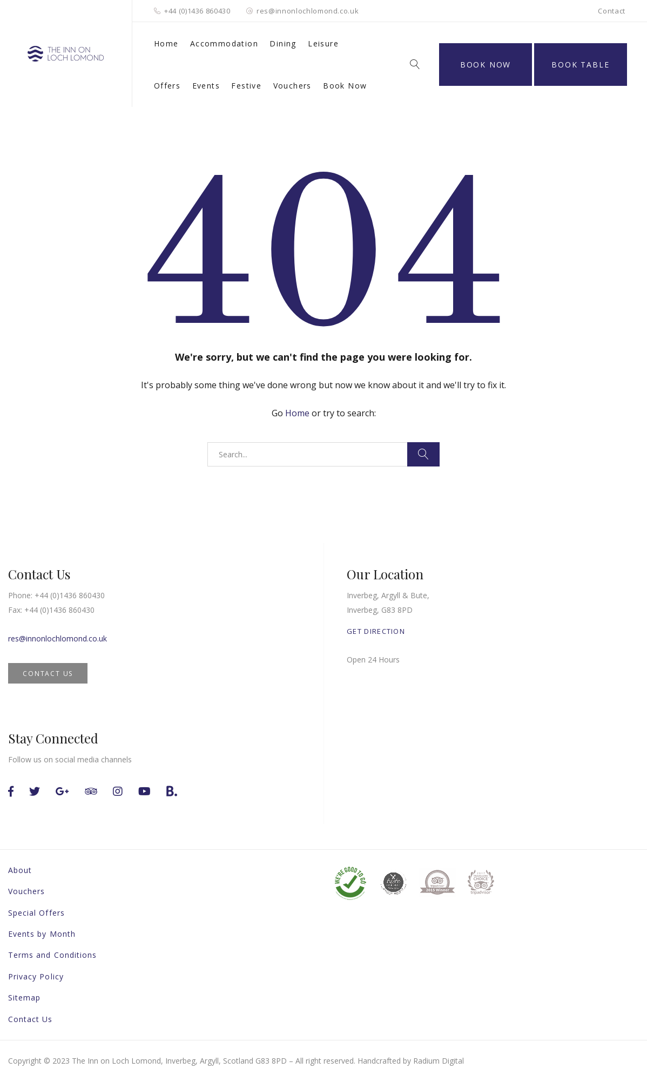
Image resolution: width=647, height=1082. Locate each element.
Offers (167, 85)
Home (166, 43)
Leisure (323, 43)
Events (206, 85)
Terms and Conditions (52, 955)
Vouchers (292, 85)
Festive (246, 85)
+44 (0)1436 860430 (197, 11)
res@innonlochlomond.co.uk (308, 11)
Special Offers (36, 913)
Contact (611, 11)
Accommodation (224, 43)
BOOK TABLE (580, 64)
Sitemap (24, 997)
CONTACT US (48, 673)
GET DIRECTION (376, 631)
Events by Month (42, 934)
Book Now (345, 85)
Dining (282, 43)
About (20, 870)
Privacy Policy (36, 976)
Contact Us (30, 1019)
